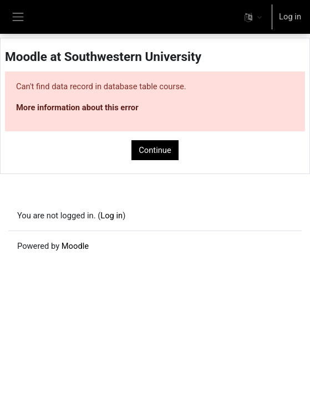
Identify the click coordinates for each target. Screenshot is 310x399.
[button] (253, 17)
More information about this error (77, 107)
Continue (155, 150)
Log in (290, 17)
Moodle (75, 246)
